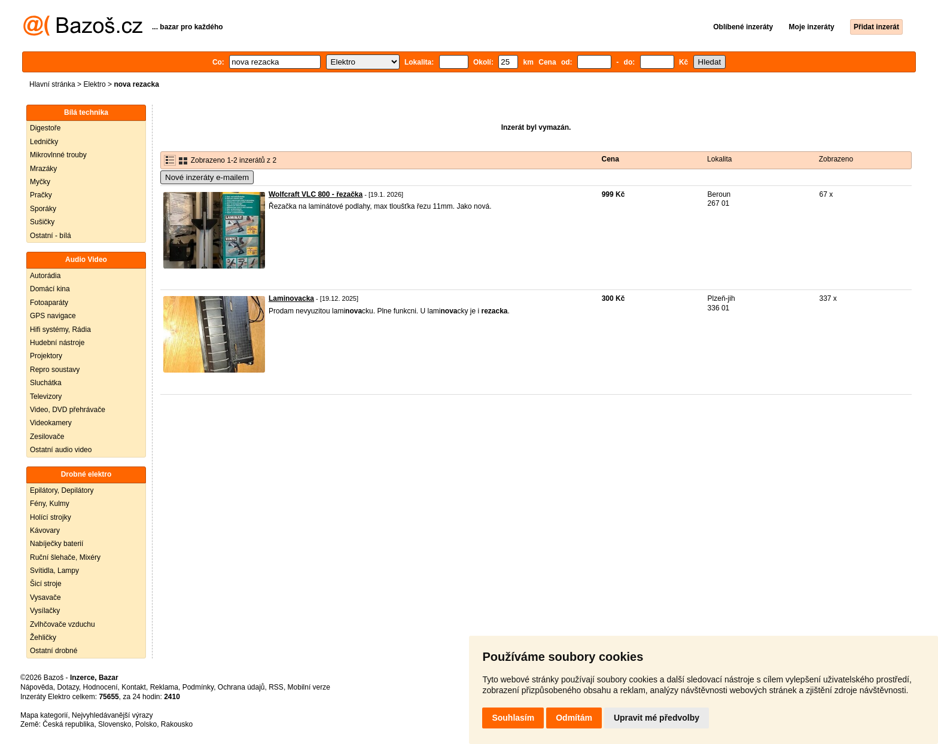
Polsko (146, 724)
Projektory (46, 356)
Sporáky (43, 209)
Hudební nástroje (57, 343)
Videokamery (51, 423)
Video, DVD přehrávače (67, 409)
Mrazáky (43, 168)
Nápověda (36, 687)
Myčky (40, 182)
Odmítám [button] (574, 717)
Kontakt (133, 687)
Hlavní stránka (52, 84)
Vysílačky (45, 610)
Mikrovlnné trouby (58, 155)
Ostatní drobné (53, 651)
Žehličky (43, 637)
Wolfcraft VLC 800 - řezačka (316, 194)
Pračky (41, 195)
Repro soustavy (55, 369)
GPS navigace (53, 316)
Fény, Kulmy (49, 503)
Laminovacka (291, 298)
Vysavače (45, 597)
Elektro (94, 84)
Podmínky (198, 687)
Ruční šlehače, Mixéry (65, 557)
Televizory (46, 396)
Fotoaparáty (49, 302)
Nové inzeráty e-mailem (207, 177)
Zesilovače (47, 436)
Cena (610, 159)
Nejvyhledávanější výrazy (112, 715)
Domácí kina (50, 289)
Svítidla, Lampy (54, 570)
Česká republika (68, 724)
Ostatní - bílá (50, 235)
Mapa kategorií (44, 715)
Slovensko (114, 724)
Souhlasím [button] (513, 717)
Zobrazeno (836, 159)
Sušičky (42, 222)
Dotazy (67, 687)
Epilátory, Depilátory (62, 490)
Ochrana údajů (241, 687)
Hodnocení (100, 687)
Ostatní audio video (61, 450)
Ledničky (44, 142)
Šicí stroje (46, 584)
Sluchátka (46, 383)
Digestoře (45, 128)
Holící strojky (50, 517)
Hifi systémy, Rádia (60, 329)
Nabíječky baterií (56, 543)
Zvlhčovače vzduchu (62, 624)
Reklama (164, 687)
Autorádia (45, 276)
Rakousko (177, 724)
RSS (276, 687)
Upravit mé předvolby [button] (656, 717)
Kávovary (45, 530)
